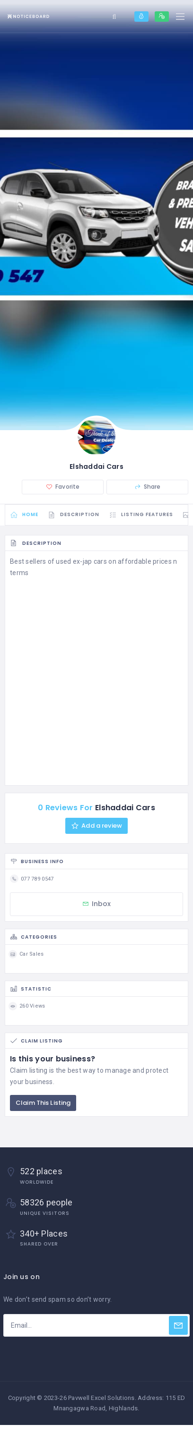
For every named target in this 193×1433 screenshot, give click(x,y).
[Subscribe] (178, 1325)
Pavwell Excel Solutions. (102, 1397)
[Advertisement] (96, 680)
